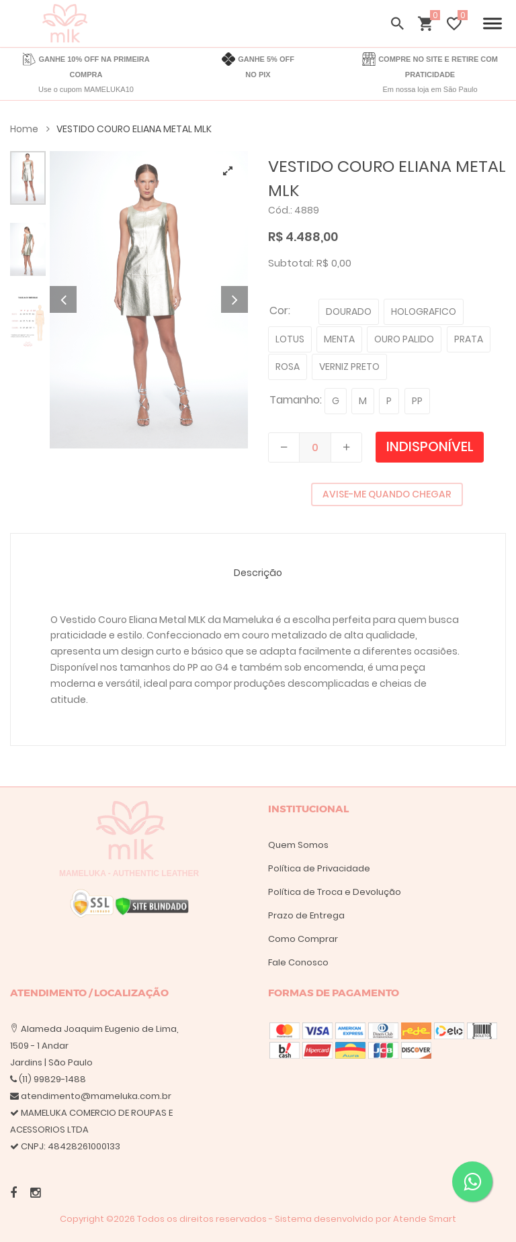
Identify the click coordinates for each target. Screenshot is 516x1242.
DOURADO (349, 311)
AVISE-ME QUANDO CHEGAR (387, 494)
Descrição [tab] (258, 572)
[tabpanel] (149, 299)
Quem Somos (298, 845)
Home (30, 129)
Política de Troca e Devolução (334, 892)
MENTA (339, 339)
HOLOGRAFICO (423, 311)
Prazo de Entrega (306, 915)
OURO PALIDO (404, 339)
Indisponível (430, 446)
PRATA (468, 339)
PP (417, 401)
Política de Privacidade (319, 868)
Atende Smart (424, 1218)
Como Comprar (303, 939)
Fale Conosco (298, 962)
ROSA (287, 366)
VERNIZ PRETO (349, 366)
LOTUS (289, 339)
